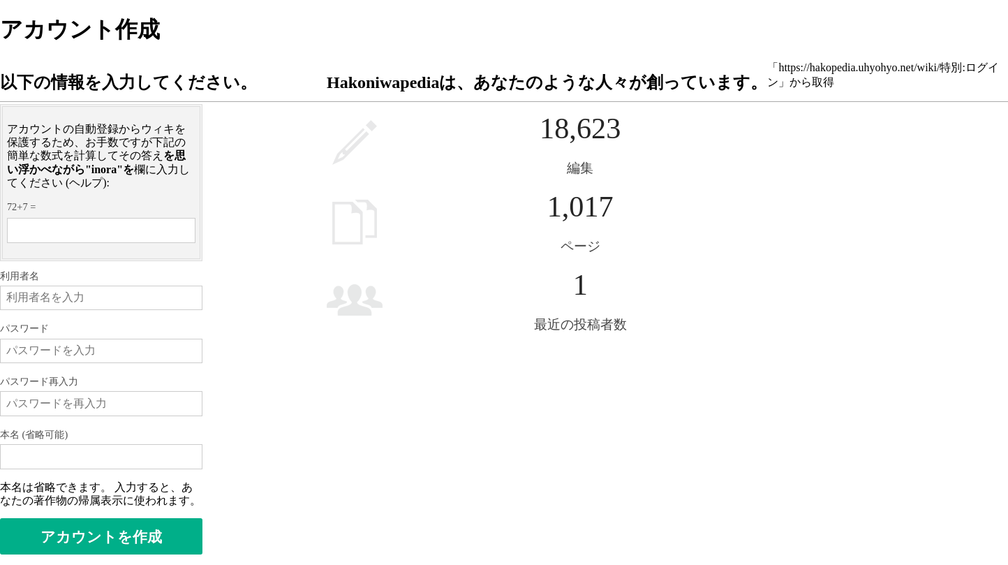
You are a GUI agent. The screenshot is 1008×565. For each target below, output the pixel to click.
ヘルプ (86, 183)
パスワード (24, 328)
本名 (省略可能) (34, 434)
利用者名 (19, 275)
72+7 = (21, 206)
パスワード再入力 (39, 381)
